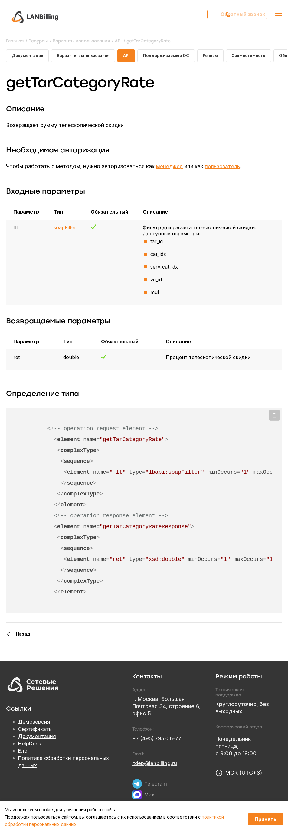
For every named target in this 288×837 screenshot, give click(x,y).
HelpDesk (30, 745)
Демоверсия (34, 723)
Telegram (156, 785)
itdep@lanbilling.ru (155, 764)
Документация (28, 56)
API (135, 56)
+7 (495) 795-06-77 (158, 740)
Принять (266, 819)
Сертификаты (36, 730)
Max (149, 796)
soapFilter (65, 229)
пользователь (224, 168)
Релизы (224, 56)
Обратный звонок (240, 17)
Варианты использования (88, 56)
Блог (24, 752)
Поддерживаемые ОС (177, 56)
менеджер (170, 168)
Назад (23, 635)
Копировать (274, 417)
